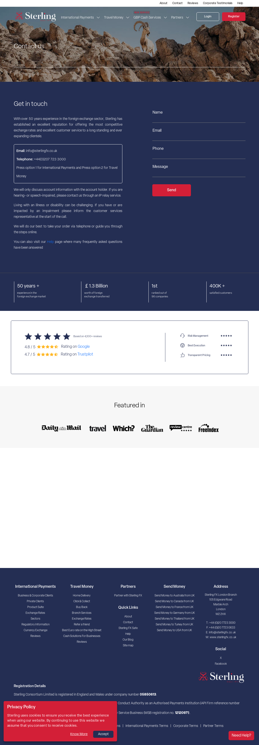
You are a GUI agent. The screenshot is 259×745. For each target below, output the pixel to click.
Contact (177, 3)
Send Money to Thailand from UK (174, 618)
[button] (99, 18)
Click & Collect (81, 601)
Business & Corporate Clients (35, 595)
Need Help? (241, 736)
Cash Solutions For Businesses (81, 636)
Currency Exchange (35, 630)
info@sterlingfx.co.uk (222, 632)
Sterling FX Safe (128, 628)
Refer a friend (82, 624)
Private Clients (35, 601)
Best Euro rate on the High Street (81, 630)
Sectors (35, 618)
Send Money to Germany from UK (174, 613)
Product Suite (35, 607)
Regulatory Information (35, 624)
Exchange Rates (35, 613)
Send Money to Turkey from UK (174, 624)
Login (207, 16)
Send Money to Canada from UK (174, 601)
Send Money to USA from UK (174, 630)
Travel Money (113, 18)
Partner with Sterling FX (128, 595)
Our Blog (128, 639)
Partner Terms (213, 726)
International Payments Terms (147, 726)
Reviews (193, 3)
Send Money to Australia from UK (174, 595)
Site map (128, 645)
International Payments (77, 18)
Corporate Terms (185, 726)
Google (84, 347)
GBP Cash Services (147, 16)
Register (233, 16)
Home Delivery (82, 595)
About (164, 3)
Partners (177, 18)
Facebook (221, 664)
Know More (79, 734)
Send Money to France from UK (174, 607)
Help (240, 3)
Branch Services (81, 613)
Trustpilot (85, 354)
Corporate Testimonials (217, 3)
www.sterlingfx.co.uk (223, 637)
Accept (103, 734)
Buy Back (81, 607)
